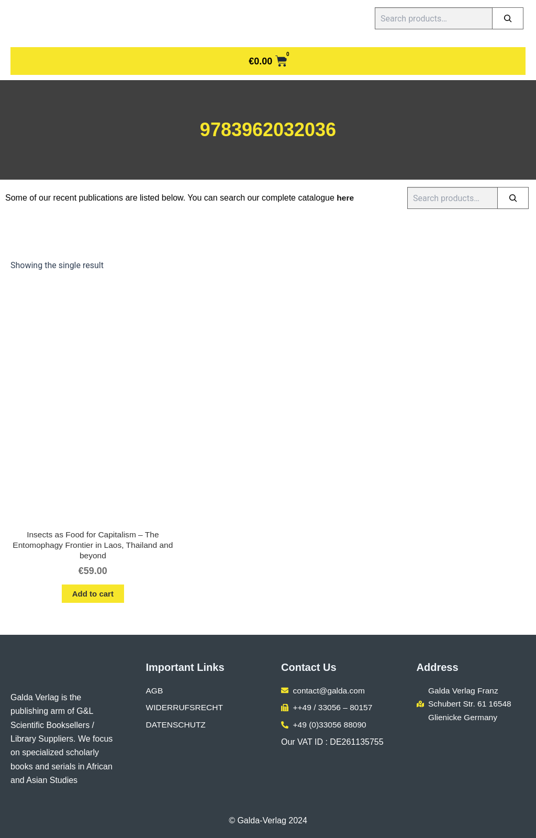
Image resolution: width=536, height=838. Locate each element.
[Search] (507, 18)
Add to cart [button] (93, 595)
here (345, 197)
